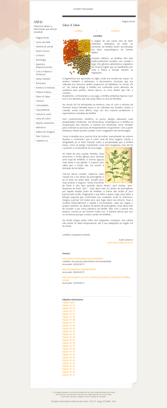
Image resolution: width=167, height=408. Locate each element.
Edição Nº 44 (68, 331)
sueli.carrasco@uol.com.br (120, 242)
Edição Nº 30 (68, 371)
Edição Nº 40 (68, 342)
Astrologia (41, 59)
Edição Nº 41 (68, 340)
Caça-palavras (43, 109)
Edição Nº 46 (68, 325)
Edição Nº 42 (68, 337)
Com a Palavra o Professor (44, 73)
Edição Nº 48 (68, 319)
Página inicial (128, 21)
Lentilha (78, 30)
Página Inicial (42, 37)
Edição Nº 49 (68, 316)
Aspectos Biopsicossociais (44, 66)
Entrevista (41, 83)
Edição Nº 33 (68, 363)
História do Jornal (44, 46)
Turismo (40, 100)
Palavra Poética (43, 92)
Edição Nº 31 (68, 369)
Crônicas (40, 55)
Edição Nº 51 (68, 311)
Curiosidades (42, 105)
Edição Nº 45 (68, 328)
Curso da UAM (43, 42)
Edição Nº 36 (68, 354)
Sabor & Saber (43, 96)
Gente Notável (43, 78)
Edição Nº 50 (68, 314)
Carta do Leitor (43, 118)
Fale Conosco (42, 136)
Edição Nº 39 (68, 345)
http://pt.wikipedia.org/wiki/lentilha (79, 269)
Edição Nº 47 (68, 322)
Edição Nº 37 (68, 351)
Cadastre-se (42, 140)
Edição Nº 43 (68, 334)
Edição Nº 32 (68, 366)
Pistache (115, 30)
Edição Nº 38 (68, 348)
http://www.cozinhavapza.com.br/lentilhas (82, 258)
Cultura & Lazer (43, 114)
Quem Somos (43, 50)
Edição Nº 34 (68, 360)
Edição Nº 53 (68, 305)
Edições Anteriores (45, 122)
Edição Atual (68, 302)
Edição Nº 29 (68, 374)
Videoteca (41, 127)
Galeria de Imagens (45, 131)
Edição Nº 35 (68, 357)
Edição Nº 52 (68, 308)
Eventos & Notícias (45, 87)
